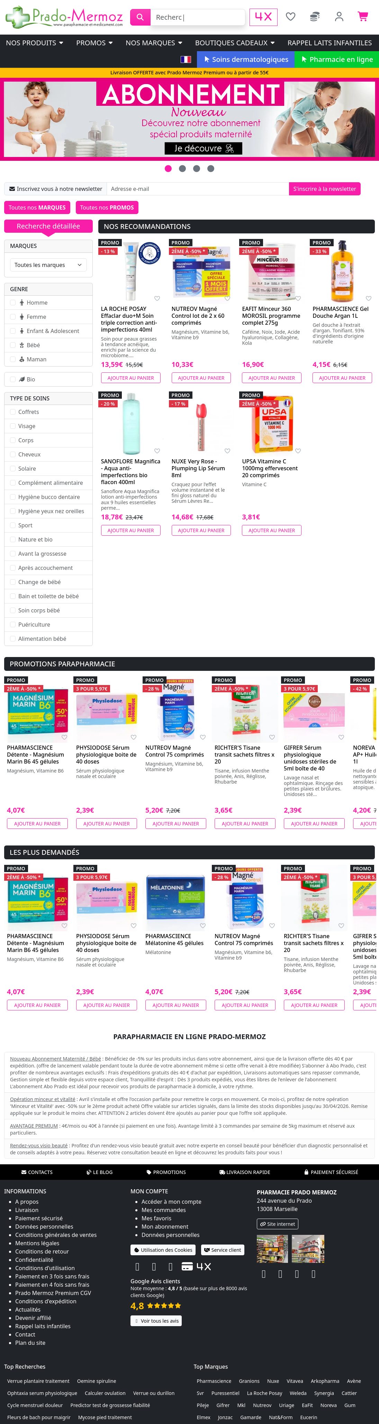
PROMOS (95, 42)
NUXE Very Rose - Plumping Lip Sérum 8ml (198, 468)
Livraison (26, 1210)
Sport (25, 525)
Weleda (298, 1393)
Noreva (329, 1405)
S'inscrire (325, 189)
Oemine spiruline (96, 1381)
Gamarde (250, 1417)
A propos (26, 1201)
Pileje (203, 1405)
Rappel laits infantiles (330, 42)
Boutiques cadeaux (235, 42)
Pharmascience (214, 1381)
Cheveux (29, 454)
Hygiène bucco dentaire (49, 496)
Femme (32, 316)
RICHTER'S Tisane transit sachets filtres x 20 (244, 754)
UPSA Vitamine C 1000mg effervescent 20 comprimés (270, 468)
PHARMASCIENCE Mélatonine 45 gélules (174, 939)
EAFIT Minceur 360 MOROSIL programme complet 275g (271, 315)
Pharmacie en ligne (336, 59)
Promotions (166, 1172)
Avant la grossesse (42, 553)
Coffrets (28, 411)
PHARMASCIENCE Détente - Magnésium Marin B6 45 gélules (35, 754)
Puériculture (34, 624)
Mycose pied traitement (105, 1417)
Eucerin (308, 1417)
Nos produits (35, 42)
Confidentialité (34, 1260)
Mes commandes (164, 1210)
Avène (354, 1381)
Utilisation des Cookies (163, 1250)
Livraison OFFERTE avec (189, 72)
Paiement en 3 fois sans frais (52, 1276)
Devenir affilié (33, 1318)
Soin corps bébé (39, 610)
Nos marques (154, 42)
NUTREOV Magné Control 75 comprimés (174, 751)
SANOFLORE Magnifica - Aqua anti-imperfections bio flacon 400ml (131, 471)
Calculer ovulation (105, 1393)
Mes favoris (156, 1218)
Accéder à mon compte (171, 1201)
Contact (25, 1334)
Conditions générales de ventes (56, 1235)
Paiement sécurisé (331, 1172)
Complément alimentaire (50, 482)
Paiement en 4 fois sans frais (52, 1284)
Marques (23, 246)
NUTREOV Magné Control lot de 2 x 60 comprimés (198, 315)
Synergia (324, 1393)
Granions (249, 1381)
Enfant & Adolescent (48, 330)
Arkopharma (325, 1381)
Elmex (204, 1417)
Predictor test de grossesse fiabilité (110, 1405)
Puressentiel (225, 1393)
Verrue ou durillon (154, 1393)
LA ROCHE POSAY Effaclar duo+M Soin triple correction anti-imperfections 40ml (129, 319)
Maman (32, 359)
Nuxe (273, 1381)
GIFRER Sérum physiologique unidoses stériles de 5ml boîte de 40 (310, 758)
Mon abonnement (165, 1226)
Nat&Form (280, 1417)
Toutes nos (37, 207)
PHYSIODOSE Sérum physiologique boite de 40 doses (106, 754)
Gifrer (223, 1405)
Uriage (286, 1405)
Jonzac (225, 1417)
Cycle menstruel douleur (35, 1405)
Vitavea (295, 1381)
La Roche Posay (264, 1393)
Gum (349, 1405)
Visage (26, 426)
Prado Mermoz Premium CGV (53, 1293)
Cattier (349, 1393)
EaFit (307, 1405)
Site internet (277, 1224)
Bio (26, 379)
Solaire (27, 468)
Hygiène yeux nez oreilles (51, 511)
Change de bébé (39, 582)
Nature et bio (35, 539)
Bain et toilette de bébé (48, 596)
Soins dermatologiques (245, 59)
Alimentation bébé (42, 638)
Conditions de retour (42, 1251)
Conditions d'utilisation (45, 1268)
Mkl (241, 1405)
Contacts (37, 1172)
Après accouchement (45, 567)
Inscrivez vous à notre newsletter (55, 189)
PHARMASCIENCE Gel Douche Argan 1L (341, 312)
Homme (33, 302)
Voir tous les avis (156, 1320)
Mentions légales (37, 1243)
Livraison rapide (244, 1172)
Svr (200, 1393)
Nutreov (262, 1405)
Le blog (99, 1172)
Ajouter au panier (131, 378)
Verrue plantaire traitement (38, 1381)
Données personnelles (44, 1226)
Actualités (27, 1309)
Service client (222, 1250)
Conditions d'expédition (45, 1301)
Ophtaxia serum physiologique (42, 1393)
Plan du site (30, 1343)
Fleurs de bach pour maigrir (39, 1417)
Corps (26, 440)
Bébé (29, 345)
